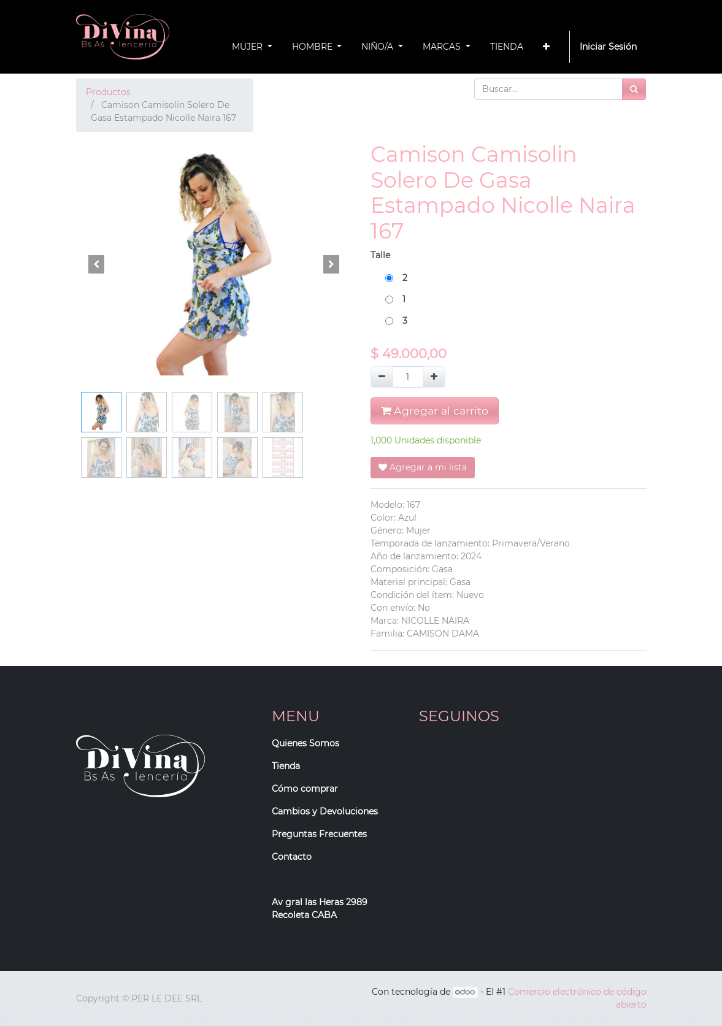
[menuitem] (506, 47)
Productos (108, 92)
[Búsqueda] (634, 89)
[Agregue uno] (434, 377)
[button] (546, 47)
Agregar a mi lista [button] (422, 467)
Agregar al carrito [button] (434, 410)
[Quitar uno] (382, 377)
